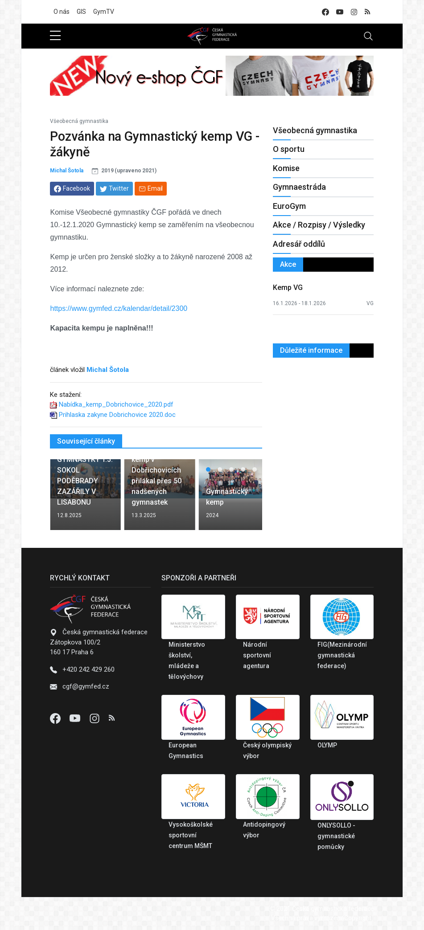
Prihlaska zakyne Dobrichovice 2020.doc (117, 415)
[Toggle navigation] (368, 36)
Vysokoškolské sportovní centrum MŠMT (191, 835)
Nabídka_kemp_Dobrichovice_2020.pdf (116, 404)
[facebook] (325, 12)
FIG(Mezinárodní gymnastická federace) (342, 655)
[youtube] (340, 12)
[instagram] (354, 12)
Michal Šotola (66, 170)
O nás (62, 11)
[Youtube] (76, 718)
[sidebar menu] (55, 36)
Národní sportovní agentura (257, 655)
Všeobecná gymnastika (79, 121)
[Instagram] (95, 718)
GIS (81, 11)
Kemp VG (288, 287)
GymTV (103, 11)
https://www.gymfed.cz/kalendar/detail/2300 (118, 308)
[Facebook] (56, 718)
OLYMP (327, 745)
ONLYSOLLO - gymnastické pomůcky (336, 836)
